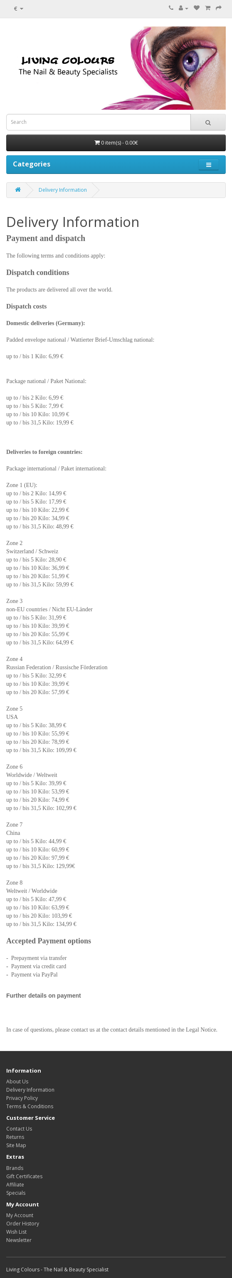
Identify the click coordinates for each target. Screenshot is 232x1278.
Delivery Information (63, 189)
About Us (17, 1081)
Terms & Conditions (29, 1106)
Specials (15, 1192)
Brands (14, 1168)
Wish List (16, 1231)
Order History (22, 1223)
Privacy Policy (22, 1098)
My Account (19, 1215)
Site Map (16, 1145)
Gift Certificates (24, 1176)
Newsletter (19, 1240)
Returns (15, 1137)
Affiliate (15, 1184)
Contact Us (19, 1128)
